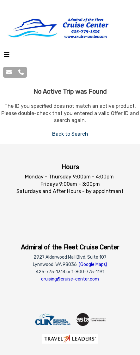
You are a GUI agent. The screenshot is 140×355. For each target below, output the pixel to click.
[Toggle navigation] (7, 56)
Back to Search (70, 134)
